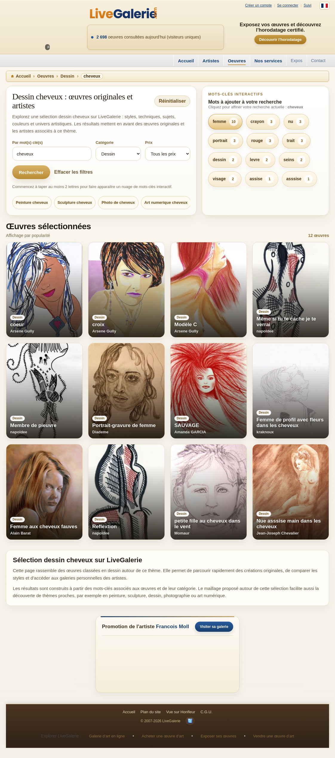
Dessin (67, 76)
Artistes (210, 60)
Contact (318, 60)
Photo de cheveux (118, 202)
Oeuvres (237, 60)
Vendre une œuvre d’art (273, 736)
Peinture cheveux (32, 202)
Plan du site (151, 712)
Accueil (186, 60)
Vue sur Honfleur (180, 712)
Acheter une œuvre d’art (163, 736)
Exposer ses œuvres (218, 736)
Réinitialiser (172, 101)
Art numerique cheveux (166, 202)
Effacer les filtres (73, 172)
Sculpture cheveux (75, 202)
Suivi (307, 5)
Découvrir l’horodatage (280, 39)
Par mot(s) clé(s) (27, 142)
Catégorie (104, 142)
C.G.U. (207, 712)
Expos (296, 60)
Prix (149, 142)
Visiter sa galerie (214, 627)
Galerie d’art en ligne (107, 736)
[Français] (324, 6)
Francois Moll (172, 626)
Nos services (268, 60)
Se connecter (287, 5)
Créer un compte (258, 5)
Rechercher (31, 172)
